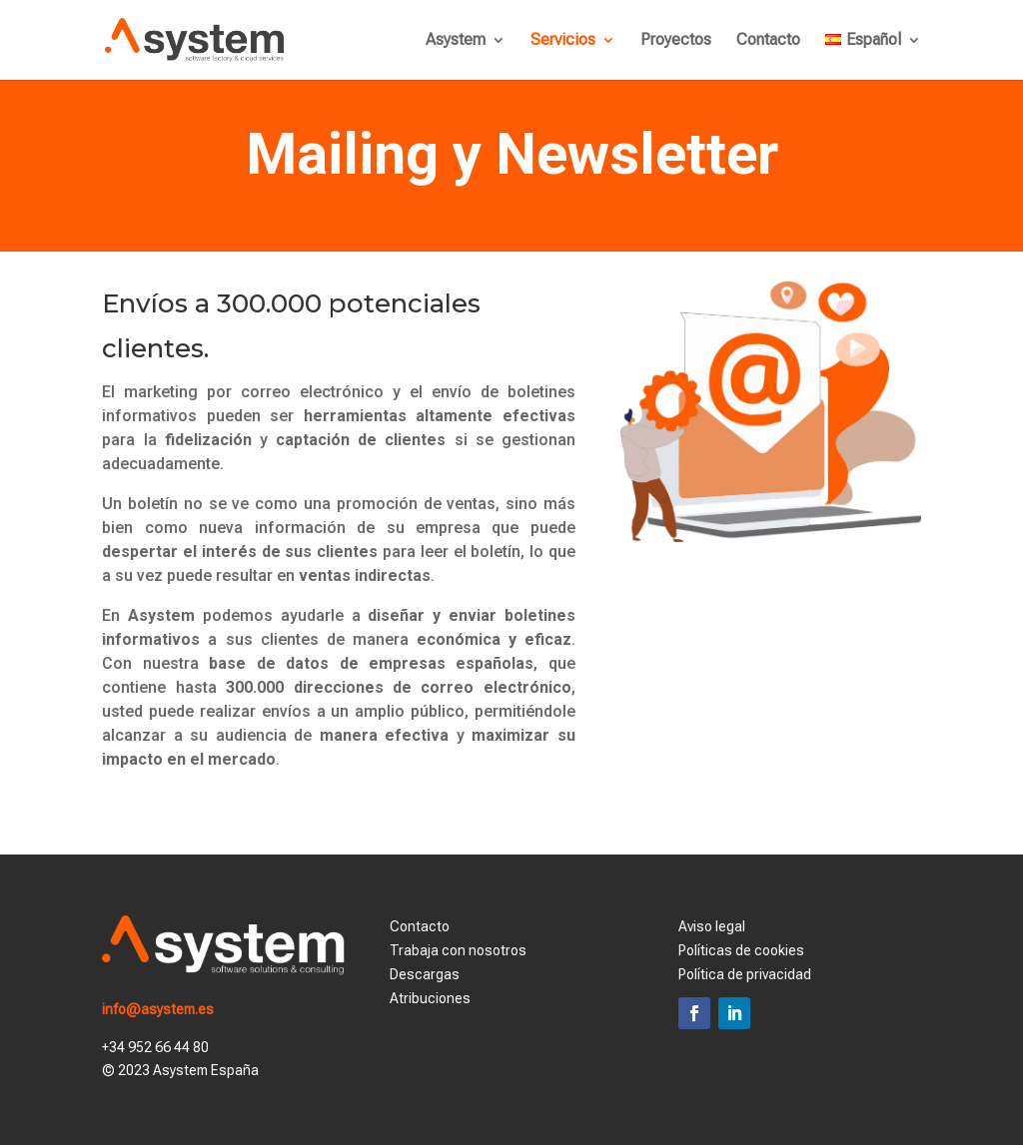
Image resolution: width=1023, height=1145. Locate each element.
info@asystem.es (158, 1009)
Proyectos (675, 41)
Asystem (456, 41)
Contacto (768, 41)
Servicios (562, 41)
